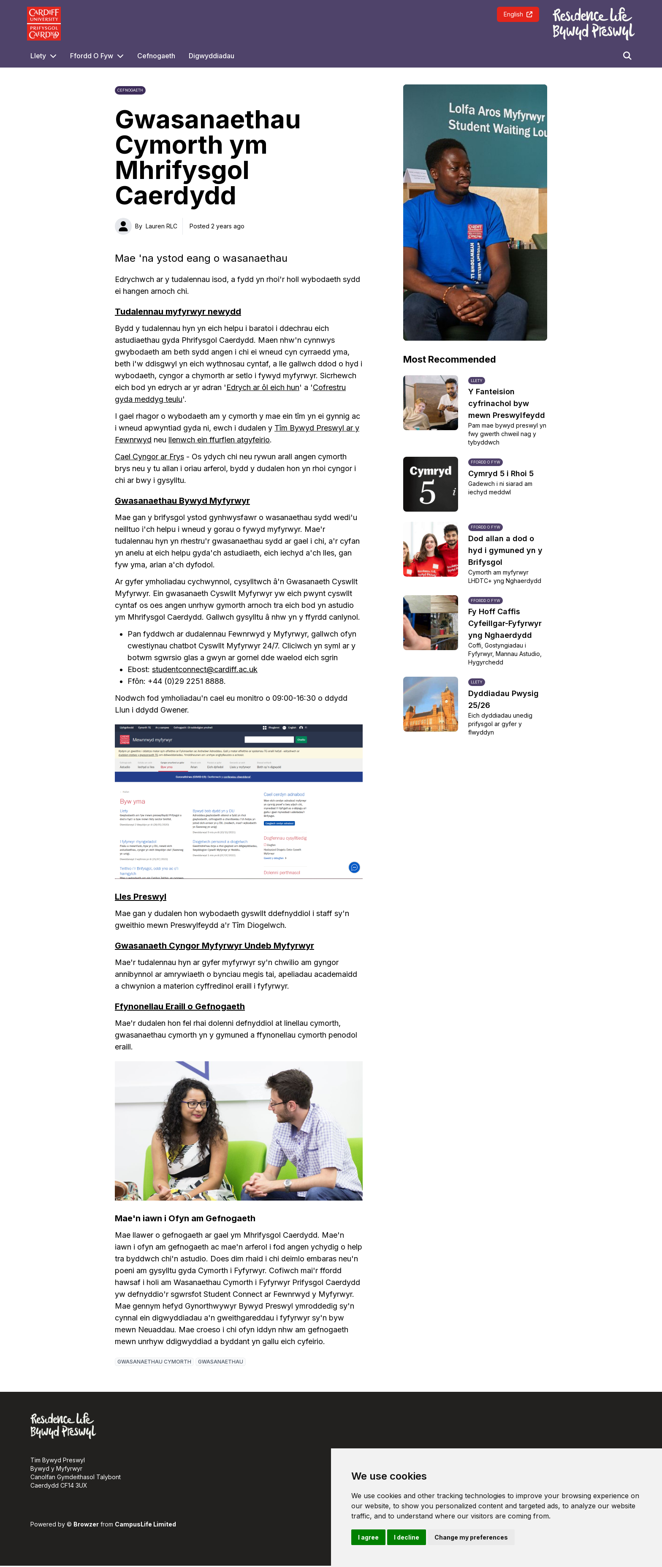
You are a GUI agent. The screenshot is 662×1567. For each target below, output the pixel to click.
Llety (38, 56)
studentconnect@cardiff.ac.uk (205, 669)
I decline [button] (406, 1537)
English (518, 14)
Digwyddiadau (211, 56)
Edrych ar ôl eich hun (262, 387)
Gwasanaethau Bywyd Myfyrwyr (182, 501)
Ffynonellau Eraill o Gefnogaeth (180, 1006)
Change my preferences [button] (471, 1537)
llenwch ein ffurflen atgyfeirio (219, 439)
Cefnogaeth (156, 56)
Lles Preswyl (140, 897)
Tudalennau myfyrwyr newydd (178, 311)
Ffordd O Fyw (91, 56)
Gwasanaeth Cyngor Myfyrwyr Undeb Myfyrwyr (214, 946)
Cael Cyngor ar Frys (149, 456)
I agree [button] (368, 1537)
